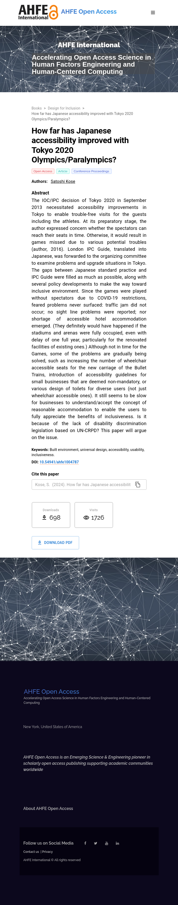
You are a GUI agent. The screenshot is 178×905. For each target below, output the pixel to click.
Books (37, 108)
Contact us (31, 852)
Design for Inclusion (64, 108)
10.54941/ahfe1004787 (59, 462)
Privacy (47, 852)
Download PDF (55, 542)
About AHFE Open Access (48, 808)
